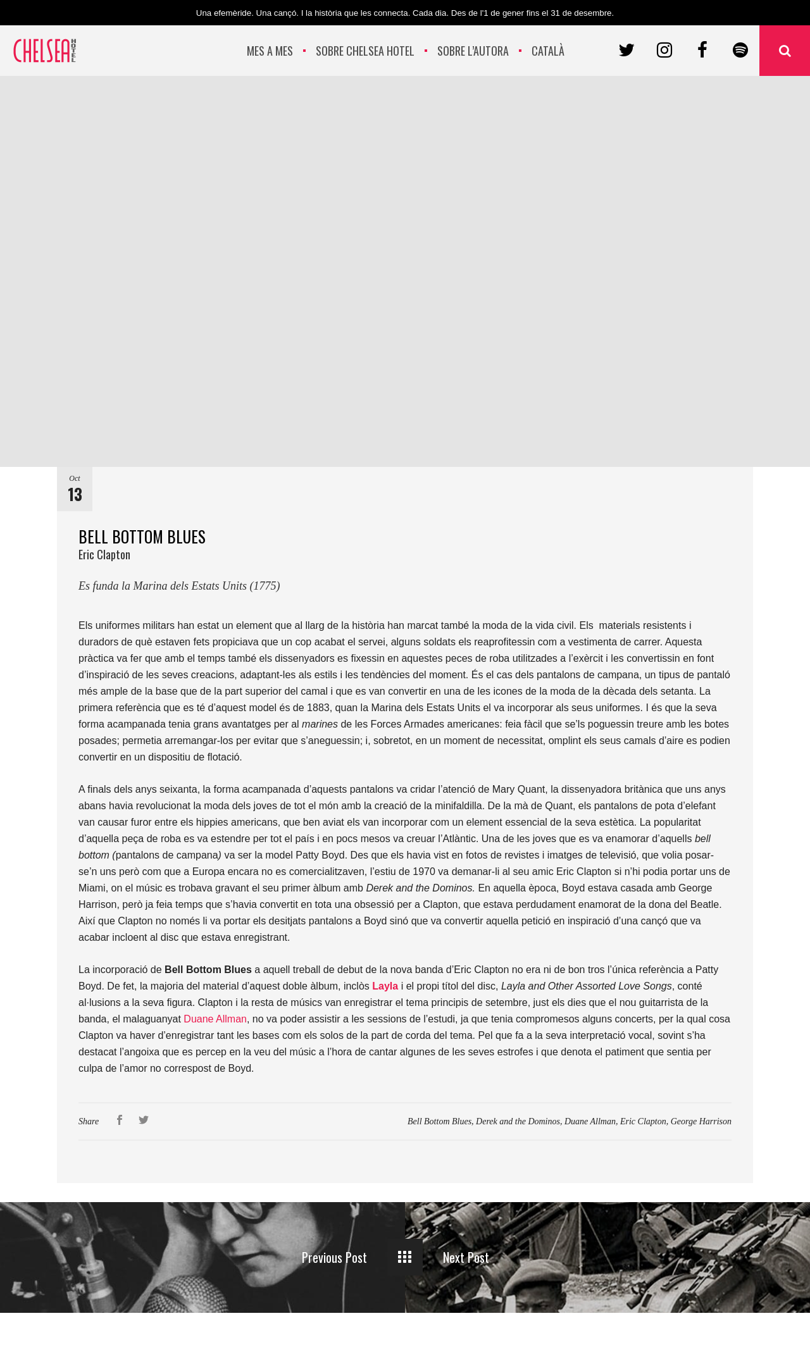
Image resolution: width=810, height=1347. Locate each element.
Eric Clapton (643, 1121)
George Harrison (701, 1121)
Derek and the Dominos (518, 1121)
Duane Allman (215, 1019)
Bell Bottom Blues (439, 1121)
